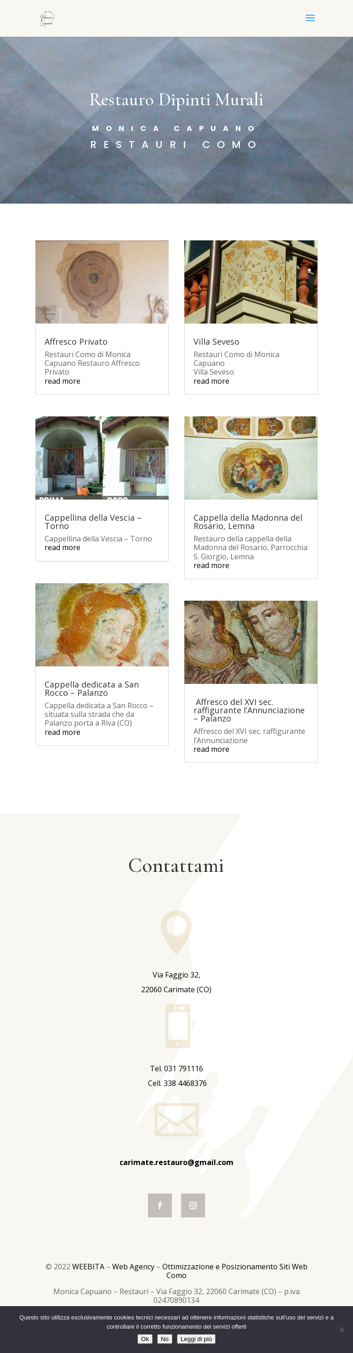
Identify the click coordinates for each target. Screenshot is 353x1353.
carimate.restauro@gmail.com (176, 1162)
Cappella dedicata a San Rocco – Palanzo (92, 688)
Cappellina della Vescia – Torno (93, 521)
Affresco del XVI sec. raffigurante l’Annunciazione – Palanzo (249, 710)
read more (62, 381)
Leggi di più (196, 1339)
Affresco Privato (76, 341)
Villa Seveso (216, 341)
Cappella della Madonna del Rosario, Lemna (248, 521)
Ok (145, 1339)
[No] (341, 1329)
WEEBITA (89, 1267)
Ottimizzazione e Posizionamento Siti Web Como (234, 1271)
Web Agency (134, 1267)
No (165, 1339)
